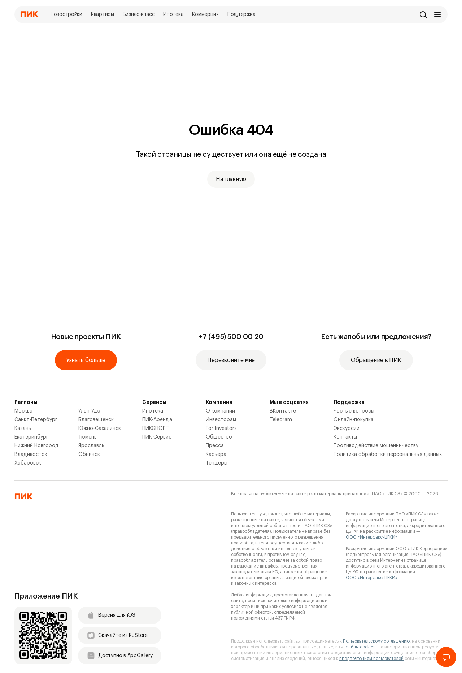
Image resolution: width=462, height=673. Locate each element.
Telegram (281, 419)
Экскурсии (346, 428)
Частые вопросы (354, 411)
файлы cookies (360, 647)
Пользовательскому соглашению (376, 641)
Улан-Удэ (89, 411)
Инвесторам (221, 419)
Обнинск (89, 454)
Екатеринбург (31, 437)
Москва (23, 411)
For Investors (221, 428)
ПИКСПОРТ (155, 428)
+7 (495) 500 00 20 (231, 337)
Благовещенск (96, 419)
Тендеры (216, 463)
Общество (219, 437)
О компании (220, 411)
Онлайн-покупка (354, 419)
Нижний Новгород (36, 445)
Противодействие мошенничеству (376, 445)
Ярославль (91, 445)
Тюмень (87, 437)
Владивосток (30, 454)
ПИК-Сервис (156, 437)
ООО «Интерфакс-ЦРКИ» (371, 537)
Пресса (215, 445)
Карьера (216, 454)
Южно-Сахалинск (99, 428)
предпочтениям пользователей (371, 658)
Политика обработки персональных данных (388, 454)
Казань (22, 428)
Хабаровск (27, 463)
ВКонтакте (283, 411)
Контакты (345, 437)
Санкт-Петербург (35, 419)
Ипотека (152, 411)
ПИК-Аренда (157, 419)
